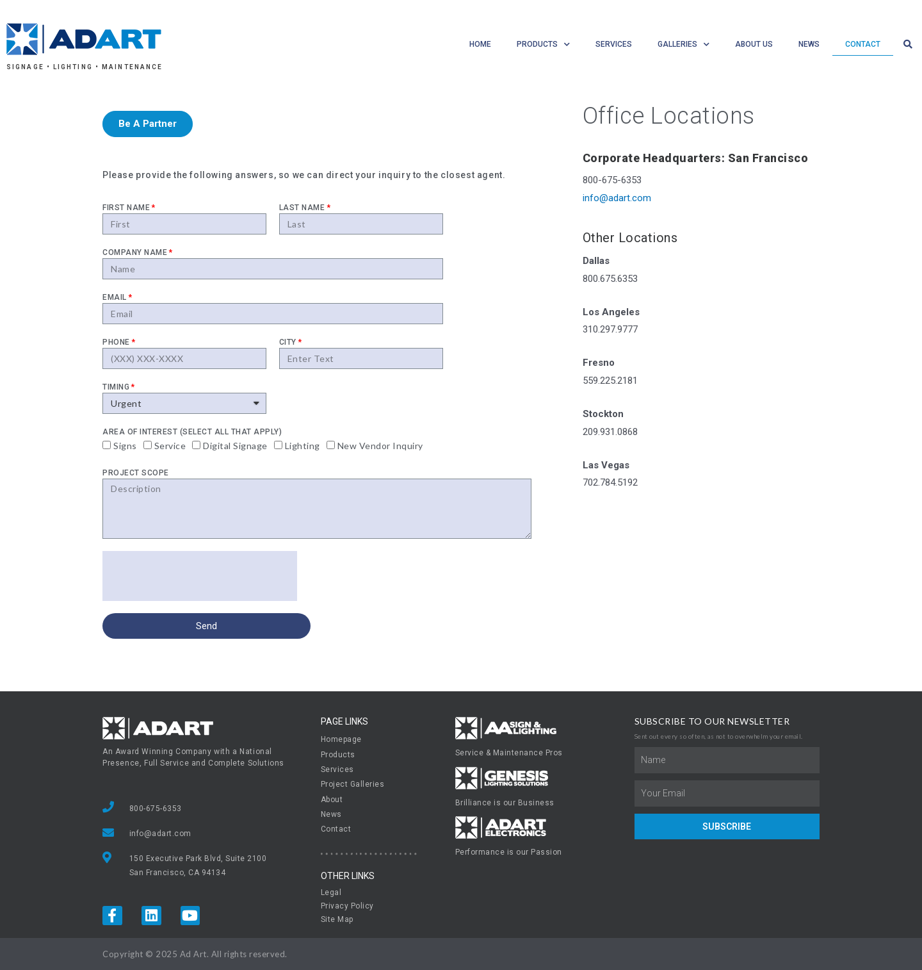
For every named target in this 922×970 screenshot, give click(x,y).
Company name (134, 252)
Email (114, 297)
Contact (862, 44)
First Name (126, 207)
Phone (116, 342)
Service (170, 445)
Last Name (302, 207)
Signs (125, 445)
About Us (754, 44)
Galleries (683, 44)
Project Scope (135, 472)
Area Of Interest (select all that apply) (192, 431)
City (287, 342)
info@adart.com (617, 198)
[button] (147, 124)
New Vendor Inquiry (380, 445)
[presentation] (199, 576)
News (809, 44)
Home (480, 44)
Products (543, 44)
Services (613, 44)
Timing (115, 386)
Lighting (302, 445)
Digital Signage (235, 445)
